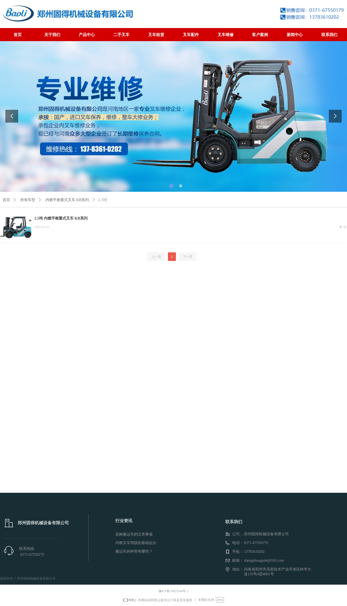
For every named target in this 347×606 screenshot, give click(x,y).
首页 (6, 200)
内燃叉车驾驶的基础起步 (135, 543)
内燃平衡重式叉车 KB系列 (67, 200)
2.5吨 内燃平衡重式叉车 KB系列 (61, 218)
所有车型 (27, 200)
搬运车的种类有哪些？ (134, 551)
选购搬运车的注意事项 (134, 534)
